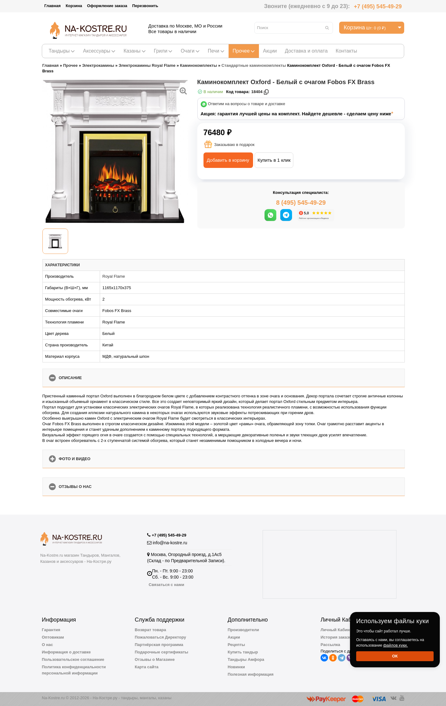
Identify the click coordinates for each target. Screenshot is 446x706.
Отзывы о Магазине (155, 659)
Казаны (135, 50)
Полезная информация (250, 674)
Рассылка (330, 644)
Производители (243, 629)
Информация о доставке (66, 652)
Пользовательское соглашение (73, 659)
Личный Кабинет (337, 629)
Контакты (346, 50)
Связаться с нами (166, 584)
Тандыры (62, 50)
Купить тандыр (243, 652)
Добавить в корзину (228, 160)
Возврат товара (150, 629)
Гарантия (51, 629)
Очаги (190, 50)
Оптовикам (53, 637)
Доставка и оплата (306, 50)
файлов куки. (395, 645)
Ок (395, 656)
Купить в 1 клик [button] (274, 160)
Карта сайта (147, 667)
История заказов (337, 637)
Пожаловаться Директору (160, 637)
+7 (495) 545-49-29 (378, 6)
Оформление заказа (107, 5)
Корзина (74, 5)
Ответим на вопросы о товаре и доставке (246, 104)
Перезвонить (145, 5)
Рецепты (236, 644)
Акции (270, 50)
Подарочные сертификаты (161, 652)
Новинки (236, 667)
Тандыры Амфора (246, 659)
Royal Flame (114, 276)
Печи (216, 50)
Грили (163, 50)
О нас (47, 644)
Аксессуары (99, 50)
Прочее (244, 50)
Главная (52, 5)
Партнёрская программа (159, 644)
